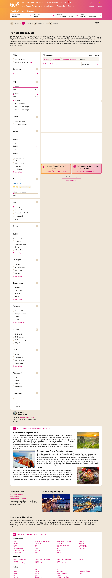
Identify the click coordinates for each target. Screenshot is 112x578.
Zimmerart (15, 231)
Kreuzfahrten (31, 11)
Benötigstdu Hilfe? (97, 23)
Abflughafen (37, 14)
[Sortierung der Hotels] (90, 64)
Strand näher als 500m (22, 213)
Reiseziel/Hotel (16, 14)
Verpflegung (16, 150)
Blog (61, 2)
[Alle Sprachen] (69, 2)
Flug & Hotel (15, 11)
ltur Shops (48, 2)
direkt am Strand (20, 210)
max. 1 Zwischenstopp (22, 107)
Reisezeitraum (61, 14)
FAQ (65, 2)
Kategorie (15, 143)
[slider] (13, 73)
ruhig (16, 219)
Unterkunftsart (17, 136)
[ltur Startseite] (14, 4)
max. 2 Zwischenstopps (22, 110)
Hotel (22, 11)
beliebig (17, 100)
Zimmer (82, 14)
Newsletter (55, 2)
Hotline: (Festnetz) (33, 2)
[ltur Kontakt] (101, 23)
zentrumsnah (19, 216)
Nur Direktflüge (20, 104)
